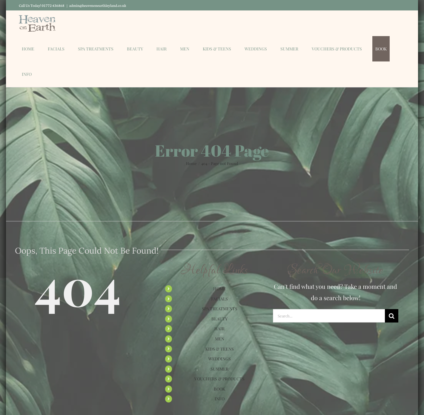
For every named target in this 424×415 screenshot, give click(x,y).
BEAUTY (219, 319)
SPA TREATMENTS (219, 308)
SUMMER (219, 369)
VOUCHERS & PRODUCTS (219, 379)
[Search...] (329, 316)
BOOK (219, 389)
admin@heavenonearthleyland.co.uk (97, 5)
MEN (219, 339)
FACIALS (219, 299)
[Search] (391, 316)
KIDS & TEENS (219, 349)
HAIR (219, 328)
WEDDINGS (219, 359)
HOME (219, 288)
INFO (220, 399)
